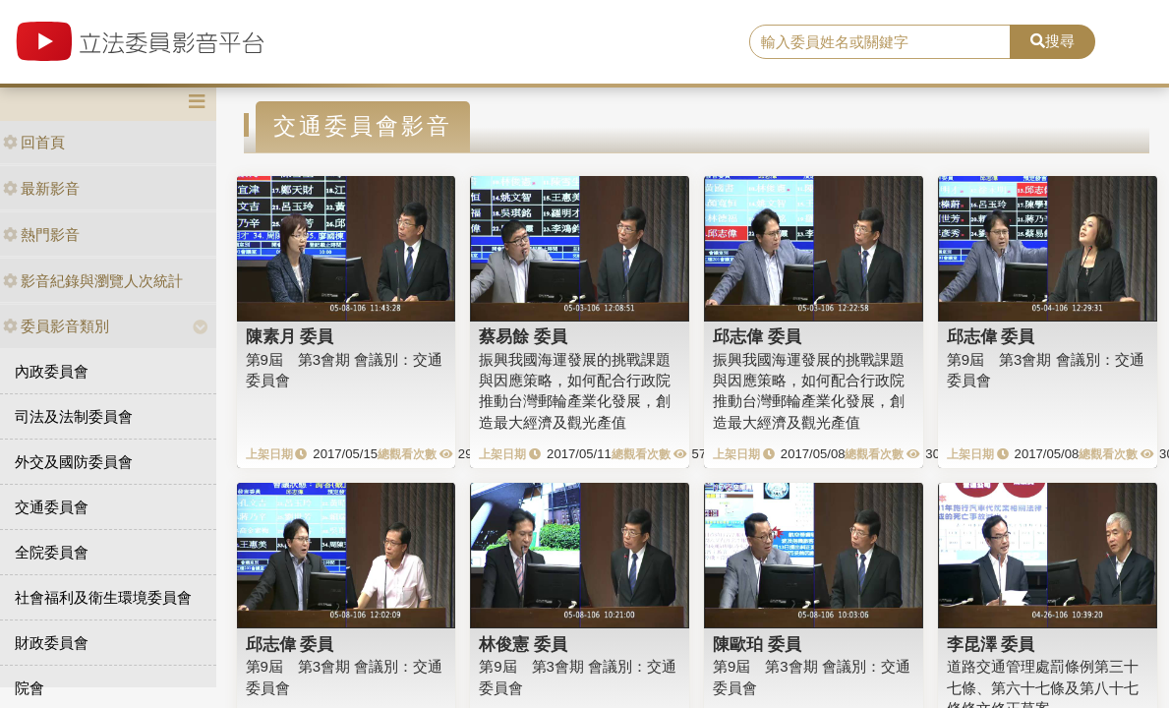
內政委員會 (51, 371)
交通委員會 (51, 507)
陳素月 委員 (290, 336)
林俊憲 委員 (523, 644)
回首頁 (34, 142)
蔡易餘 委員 (523, 336)
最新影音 (41, 188)
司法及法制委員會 (74, 416)
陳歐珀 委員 (757, 644)
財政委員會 (51, 642)
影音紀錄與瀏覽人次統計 (93, 280)
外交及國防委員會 (74, 461)
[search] (880, 42)
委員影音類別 (56, 326)
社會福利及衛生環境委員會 (103, 597)
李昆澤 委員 (991, 644)
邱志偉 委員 (757, 336)
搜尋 (1052, 40)
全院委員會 (51, 552)
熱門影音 (41, 234)
